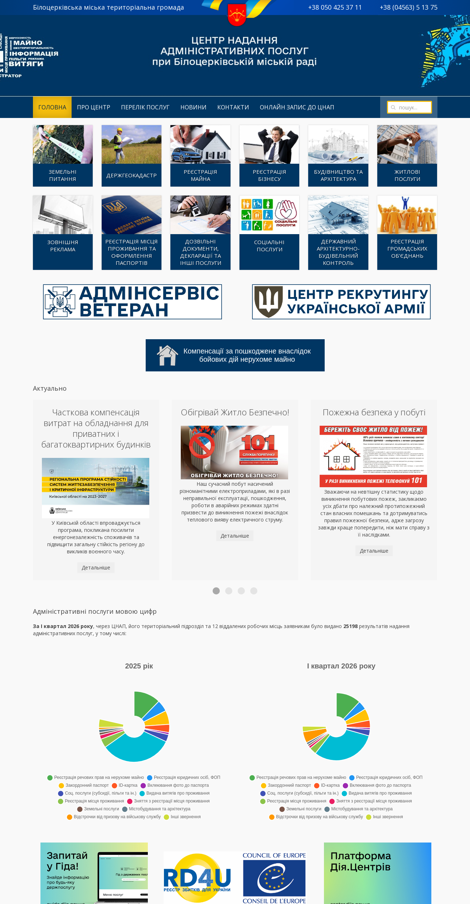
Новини (193, 107)
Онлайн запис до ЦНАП (297, 107)
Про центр (93, 107)
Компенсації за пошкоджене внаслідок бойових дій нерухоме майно (233, 355)
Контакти (233, 107)
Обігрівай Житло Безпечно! (235, 412)
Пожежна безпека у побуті (374, 412)
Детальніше (96, 567)
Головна (52, 107)
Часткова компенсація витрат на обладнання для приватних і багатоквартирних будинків (96, 428)
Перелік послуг (145, 107)
